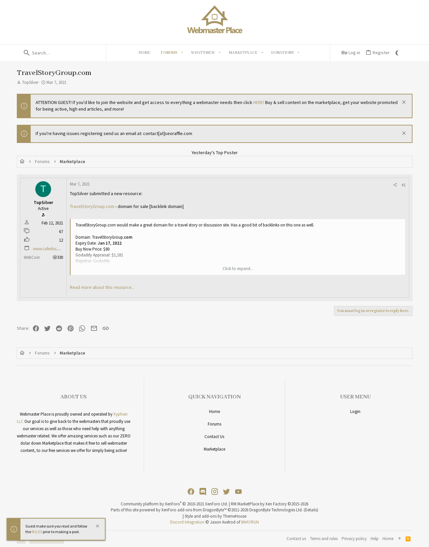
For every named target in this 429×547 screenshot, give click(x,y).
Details (311, 510)
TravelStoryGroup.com (92, 206)
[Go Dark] (398, 52)
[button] (182, 52)
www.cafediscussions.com (56, 249)
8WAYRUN (250, 522)
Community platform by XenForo (174, 504)
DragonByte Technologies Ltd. (276, 510)
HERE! (258, 102)
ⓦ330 (58, 257)
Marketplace (214, 449)
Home (214, 411)
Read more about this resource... (102, 287)
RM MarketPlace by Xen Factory (269, 504)
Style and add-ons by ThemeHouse (215, 516)
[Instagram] (215, 492)
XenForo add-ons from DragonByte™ (194, 510)
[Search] (61, 53)
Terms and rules (324, 538)
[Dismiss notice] (403, 102)
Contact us (214, 436)
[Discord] (203, 492)
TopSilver (30, 82)
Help (375, 538)
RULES (37, 531)
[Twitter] (226, 492)
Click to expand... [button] (238, 268)
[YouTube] (238, 492)
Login (355, 411)
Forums (214, 424)
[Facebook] (191, 492)
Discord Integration (187, 522)
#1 (404, 185)
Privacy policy (354, 538)
